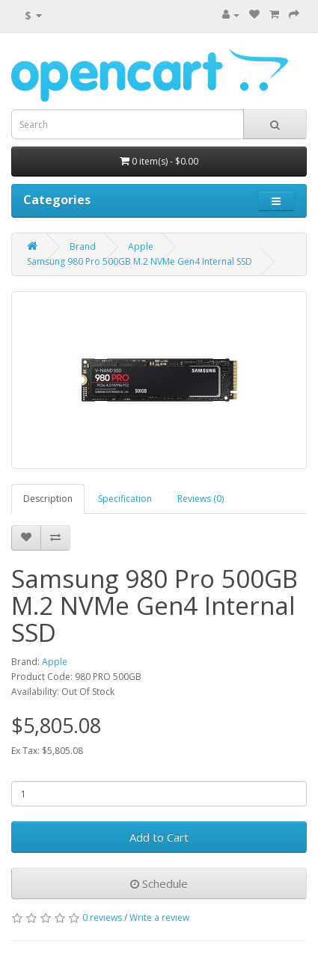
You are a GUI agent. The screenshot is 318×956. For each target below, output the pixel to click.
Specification (125, 498)
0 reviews (102, 917)
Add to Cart (159, 837)
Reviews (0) (200, 498)
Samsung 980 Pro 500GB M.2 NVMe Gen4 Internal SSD (139, 261)
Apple (140, 246)
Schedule (159, 883)
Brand (83, 246)
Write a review (159, 917)
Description (48, 498)
